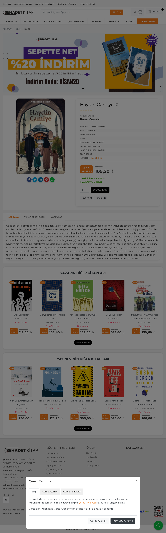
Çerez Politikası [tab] (71, 491)
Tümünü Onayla (122, 520)
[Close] (136, 481)
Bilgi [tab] (33, 491)
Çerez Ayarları (98, 520)
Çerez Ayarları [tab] (49, 491)
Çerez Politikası (87, 502)
